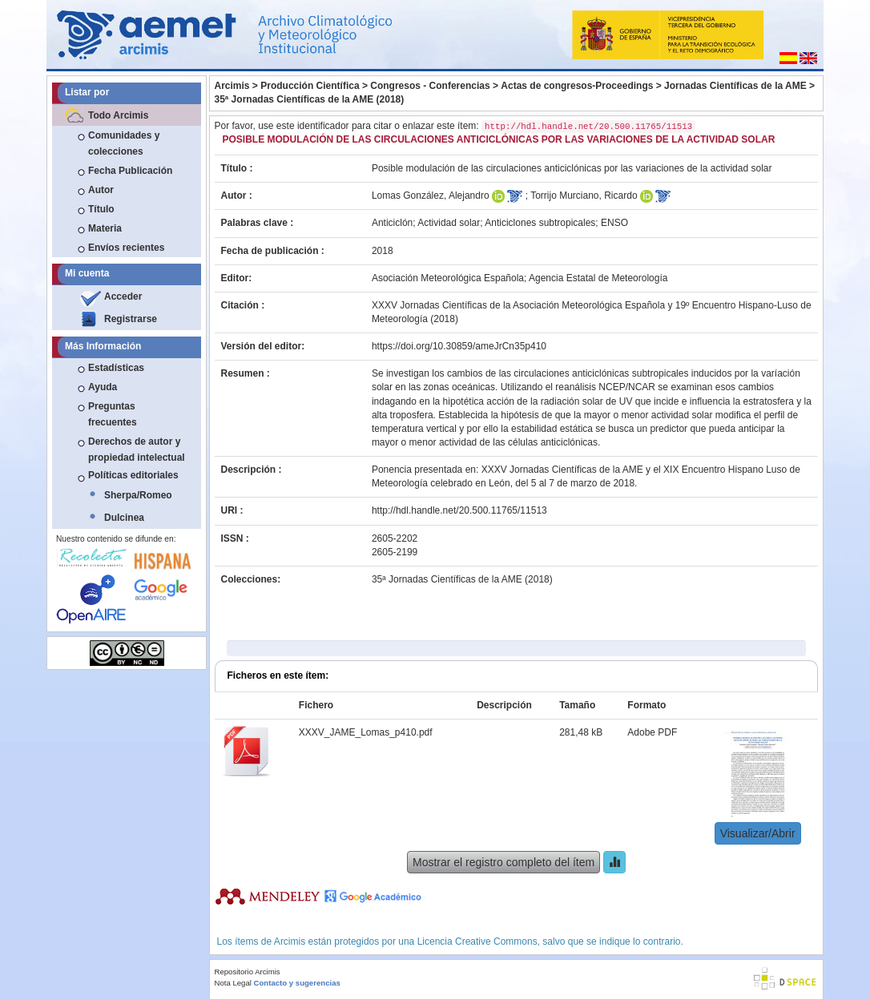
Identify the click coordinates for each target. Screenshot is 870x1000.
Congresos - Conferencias (429, 85)
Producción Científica (309, 85)
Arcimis (232, 85)
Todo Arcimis (118, 115)
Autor (101, 190)
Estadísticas (116, 367)
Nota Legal (233, 982)
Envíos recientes (126, 247)
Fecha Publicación (130, 170)
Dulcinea (124, 517)
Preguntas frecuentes (112, 414)
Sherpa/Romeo (138, 495)
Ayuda (102, 387)
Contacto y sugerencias (297, 982)
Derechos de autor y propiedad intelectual (136, 449)
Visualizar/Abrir (757, 833)
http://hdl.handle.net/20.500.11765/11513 (459, 510)
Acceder (123, 296)
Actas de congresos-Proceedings (577, 85)
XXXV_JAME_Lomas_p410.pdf (366, 732)
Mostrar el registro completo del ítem (503, 862)
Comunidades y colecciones (123, 143)
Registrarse (130, 319)
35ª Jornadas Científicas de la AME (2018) (310, 99)
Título (101, 209)
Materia (105, 228)
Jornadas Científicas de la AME (735, 85)
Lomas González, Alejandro (430, 195)
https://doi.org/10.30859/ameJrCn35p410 (459, 346)
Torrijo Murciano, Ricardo (583, 195)
